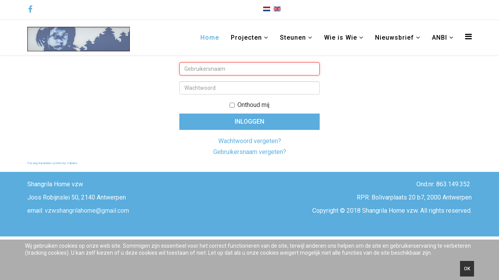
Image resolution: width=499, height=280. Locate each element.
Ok (467, 268)
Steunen (293, 37)
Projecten (246, 37)
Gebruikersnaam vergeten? (249, 152)
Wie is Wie (340, 37)
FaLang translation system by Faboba (52, 163)
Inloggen (249, 121)
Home (209, 37)
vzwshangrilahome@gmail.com (87, 210)
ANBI (440, 37)
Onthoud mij (249, 104)
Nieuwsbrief (394, 37)
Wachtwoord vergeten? (249, 141)
